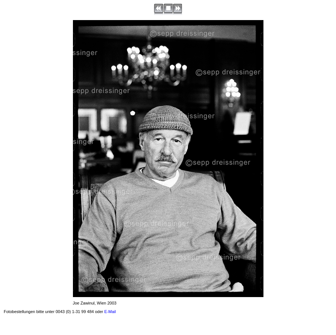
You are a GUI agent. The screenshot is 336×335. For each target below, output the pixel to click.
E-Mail (110, 311)
